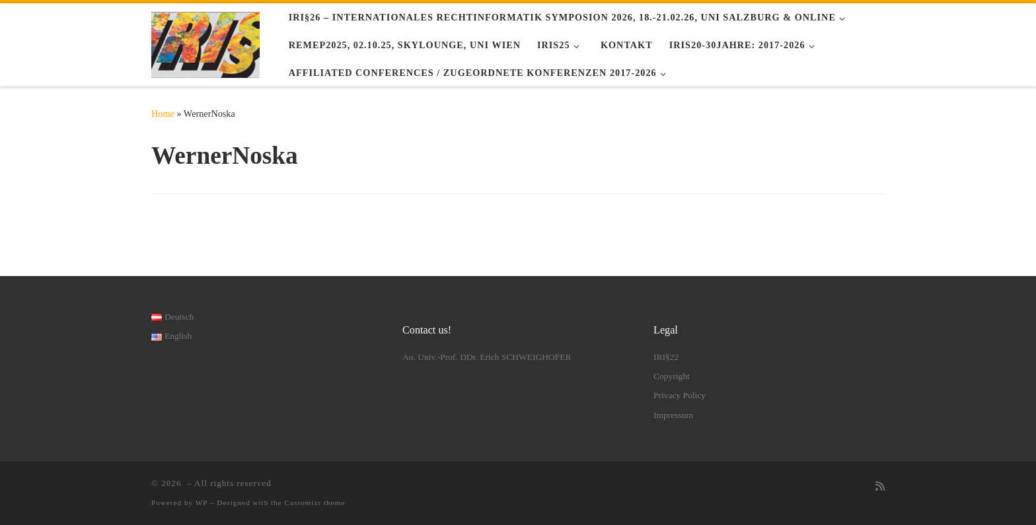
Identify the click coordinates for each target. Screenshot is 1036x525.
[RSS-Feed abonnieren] (880, 487)
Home (162, 113)
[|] (205, 42)
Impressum (673, 415)
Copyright (671, 376)
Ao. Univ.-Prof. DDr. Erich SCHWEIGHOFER (487, 357)
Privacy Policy (679, 395)
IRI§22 (666, 357)
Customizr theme (315, 503)
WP (201, 503)
